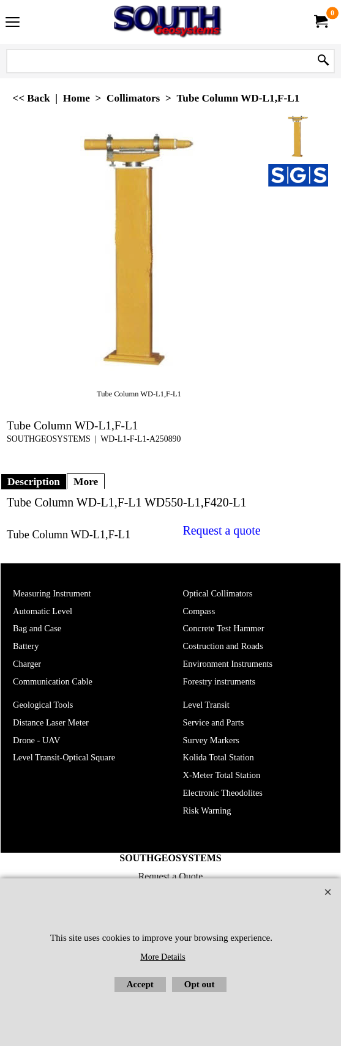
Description (33, 481)
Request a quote (222, 530)
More (85, 481)
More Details (162, 957)
